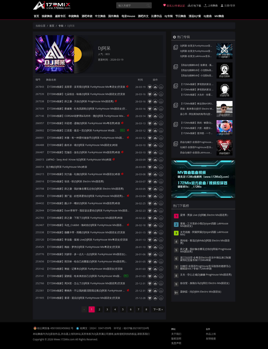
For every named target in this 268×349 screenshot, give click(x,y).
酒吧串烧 (87, 16)
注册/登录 (227, 5)
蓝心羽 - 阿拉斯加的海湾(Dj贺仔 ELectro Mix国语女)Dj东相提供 (197, 114)
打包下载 (194, 5)
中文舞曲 (100, 16)
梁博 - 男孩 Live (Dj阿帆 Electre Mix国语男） (204, 215)
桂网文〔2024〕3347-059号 (95, 328)
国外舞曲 (113, 16)
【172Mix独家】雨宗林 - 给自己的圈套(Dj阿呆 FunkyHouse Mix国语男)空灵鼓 (89, 261)
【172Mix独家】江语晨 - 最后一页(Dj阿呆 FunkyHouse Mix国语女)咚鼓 (85, 130)
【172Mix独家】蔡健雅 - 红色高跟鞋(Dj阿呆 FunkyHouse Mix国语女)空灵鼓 (88, 108)
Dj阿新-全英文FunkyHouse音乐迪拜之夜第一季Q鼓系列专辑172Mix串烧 (197, 51)
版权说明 (176, 338)
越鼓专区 (60, 16)
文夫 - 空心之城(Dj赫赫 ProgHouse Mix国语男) (206, 274)
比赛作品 (156, 16)
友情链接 (211, 338)
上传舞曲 (211, 5)
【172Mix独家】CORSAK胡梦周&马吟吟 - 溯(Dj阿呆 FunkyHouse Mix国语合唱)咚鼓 (92, 116)
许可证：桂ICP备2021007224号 (131, 328)
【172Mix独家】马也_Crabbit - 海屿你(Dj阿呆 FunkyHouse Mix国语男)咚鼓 (88, 225)
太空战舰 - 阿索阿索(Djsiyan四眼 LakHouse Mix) (204, 233)
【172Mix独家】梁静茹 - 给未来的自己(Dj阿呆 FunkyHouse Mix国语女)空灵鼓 (89, 276)
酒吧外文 (143, 16)
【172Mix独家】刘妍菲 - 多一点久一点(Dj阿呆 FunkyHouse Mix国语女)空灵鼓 (89, 254)
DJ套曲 (208, 16)
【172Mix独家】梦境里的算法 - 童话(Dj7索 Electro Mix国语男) (197, 84)
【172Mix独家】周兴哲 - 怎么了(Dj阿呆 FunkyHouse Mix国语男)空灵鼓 (85, 283)
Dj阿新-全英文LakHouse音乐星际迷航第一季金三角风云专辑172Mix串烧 (197, 56)
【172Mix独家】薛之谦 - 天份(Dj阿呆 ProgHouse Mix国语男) (80, 101)
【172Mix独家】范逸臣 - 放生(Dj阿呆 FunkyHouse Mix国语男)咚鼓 (83, 152)
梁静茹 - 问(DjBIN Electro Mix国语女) (200, 291)
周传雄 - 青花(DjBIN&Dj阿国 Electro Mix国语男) (205, 242)
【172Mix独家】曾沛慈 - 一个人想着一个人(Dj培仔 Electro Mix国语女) (197, 133)
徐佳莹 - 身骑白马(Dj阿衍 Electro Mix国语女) (204, 283)
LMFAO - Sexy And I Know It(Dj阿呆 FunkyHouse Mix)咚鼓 (78, 159)
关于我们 (176, 334)
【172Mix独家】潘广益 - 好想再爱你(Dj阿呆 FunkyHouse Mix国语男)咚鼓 (87, 196)
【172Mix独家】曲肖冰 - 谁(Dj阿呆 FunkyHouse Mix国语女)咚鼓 (82, 145)
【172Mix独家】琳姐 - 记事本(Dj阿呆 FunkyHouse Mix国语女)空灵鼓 (84, 268)
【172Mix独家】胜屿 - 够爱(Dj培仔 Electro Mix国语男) (197, 122)
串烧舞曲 (73, 16)
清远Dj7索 (195, 16)
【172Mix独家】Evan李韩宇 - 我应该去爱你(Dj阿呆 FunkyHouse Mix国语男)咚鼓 (91, 210)
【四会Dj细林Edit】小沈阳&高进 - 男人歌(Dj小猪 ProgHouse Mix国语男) (197, 75)
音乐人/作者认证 (174, 5)
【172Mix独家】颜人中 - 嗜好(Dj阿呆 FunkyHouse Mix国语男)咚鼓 (83, 203)
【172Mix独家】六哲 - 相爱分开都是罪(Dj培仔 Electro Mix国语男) (197, 128)
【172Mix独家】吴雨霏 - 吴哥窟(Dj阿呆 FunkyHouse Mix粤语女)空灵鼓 (85, 86)
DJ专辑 (169, 16)
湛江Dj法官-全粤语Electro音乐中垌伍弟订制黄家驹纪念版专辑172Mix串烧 (205, 259)
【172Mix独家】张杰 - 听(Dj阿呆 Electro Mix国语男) (75, 181)
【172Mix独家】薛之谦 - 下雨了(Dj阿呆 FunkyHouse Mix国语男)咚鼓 (84, 217)
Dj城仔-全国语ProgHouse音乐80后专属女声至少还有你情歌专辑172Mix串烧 (197, 147)
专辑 (60, 25)
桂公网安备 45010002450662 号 (55, 328)
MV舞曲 (219, 16)
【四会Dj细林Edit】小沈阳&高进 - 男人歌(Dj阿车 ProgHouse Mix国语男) (197, 70)
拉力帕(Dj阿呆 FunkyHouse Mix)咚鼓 (66, 166)
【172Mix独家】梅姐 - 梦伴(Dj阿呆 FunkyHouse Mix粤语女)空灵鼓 (83, 247)
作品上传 (211, 334)
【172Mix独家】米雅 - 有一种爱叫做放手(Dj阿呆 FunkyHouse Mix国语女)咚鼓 (89, 137)
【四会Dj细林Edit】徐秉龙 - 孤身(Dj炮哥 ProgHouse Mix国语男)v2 (197, 65)
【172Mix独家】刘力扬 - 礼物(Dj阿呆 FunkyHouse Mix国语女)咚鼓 (83, 174)
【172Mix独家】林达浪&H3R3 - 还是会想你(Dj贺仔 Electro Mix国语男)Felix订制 (197, 103)
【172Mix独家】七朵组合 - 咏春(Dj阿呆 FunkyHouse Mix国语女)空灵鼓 (85, 94)
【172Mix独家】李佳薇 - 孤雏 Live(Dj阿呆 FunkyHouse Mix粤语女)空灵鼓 (87, 239)
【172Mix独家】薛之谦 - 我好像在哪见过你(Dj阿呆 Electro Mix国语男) (85, 188)
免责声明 (176, 343)
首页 (36, 16)
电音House (128, 16)
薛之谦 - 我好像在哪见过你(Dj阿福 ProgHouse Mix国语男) (205, 250)
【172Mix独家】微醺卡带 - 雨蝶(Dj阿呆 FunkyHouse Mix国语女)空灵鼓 (85, 232)
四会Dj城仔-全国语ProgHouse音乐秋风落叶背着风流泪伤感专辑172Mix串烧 (197, 142)
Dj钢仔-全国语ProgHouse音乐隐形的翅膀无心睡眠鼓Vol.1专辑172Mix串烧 (205, 267)
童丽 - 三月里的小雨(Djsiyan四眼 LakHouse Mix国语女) (204, 225)
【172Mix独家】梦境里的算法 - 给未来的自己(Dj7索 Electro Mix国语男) (197, 89)
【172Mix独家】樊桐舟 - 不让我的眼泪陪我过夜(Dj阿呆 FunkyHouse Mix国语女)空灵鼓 (94, 290)
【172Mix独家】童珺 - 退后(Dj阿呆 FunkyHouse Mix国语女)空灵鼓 (83, 297)
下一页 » (158, 309)
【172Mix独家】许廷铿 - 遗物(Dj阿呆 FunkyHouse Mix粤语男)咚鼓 (83, 123)
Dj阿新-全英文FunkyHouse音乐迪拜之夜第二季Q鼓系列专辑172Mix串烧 (197, 45)
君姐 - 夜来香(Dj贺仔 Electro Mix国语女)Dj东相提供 (197, 108)
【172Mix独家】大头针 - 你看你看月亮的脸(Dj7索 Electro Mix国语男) (197, 94)
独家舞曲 (47, 16)
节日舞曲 (180, 16)
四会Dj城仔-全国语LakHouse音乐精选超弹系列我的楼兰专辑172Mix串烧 (197, 152)
